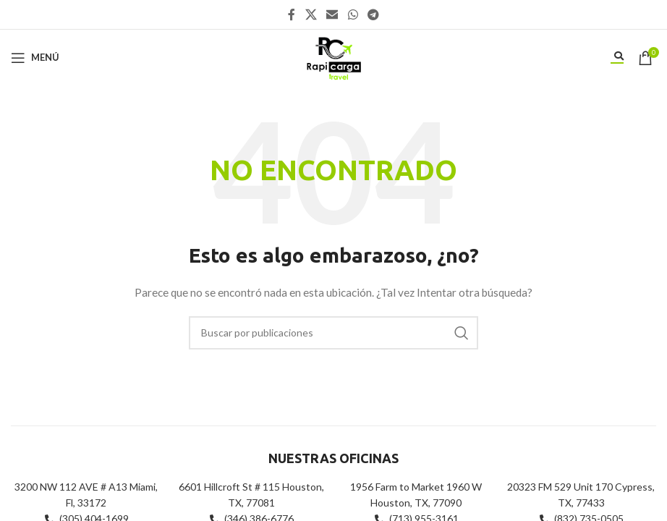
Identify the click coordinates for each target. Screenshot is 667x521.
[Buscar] (333, 333)
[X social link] (310, 14)
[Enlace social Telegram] (372, 14)
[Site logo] (333, 56)
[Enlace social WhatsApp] (352, 14)
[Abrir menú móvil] (35, 57)
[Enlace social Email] (332, 14)
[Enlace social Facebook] (291, 14)
